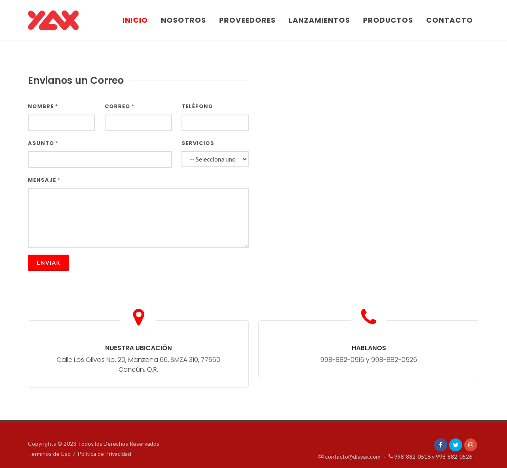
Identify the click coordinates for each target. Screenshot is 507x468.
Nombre (43, 106)
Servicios (198, 143)
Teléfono (197, 106)
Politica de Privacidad (104, 453)
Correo (119, 106)
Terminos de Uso (49, 453)
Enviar (48, 262)
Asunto (43, 143)
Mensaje (44, 180)
